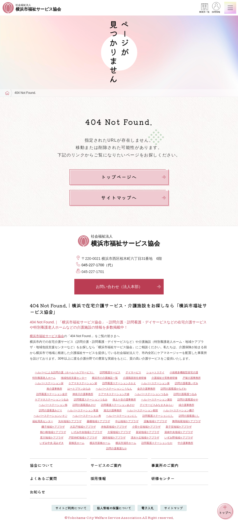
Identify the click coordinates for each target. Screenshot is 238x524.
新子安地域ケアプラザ (179, 426)
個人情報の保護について (114, 508)
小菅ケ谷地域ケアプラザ (146, 426)
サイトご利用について (70, 508)
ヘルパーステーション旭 (53, 405)
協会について (41, 465)
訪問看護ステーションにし (158, 415)
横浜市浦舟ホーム (126, 443)
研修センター (163, 478)
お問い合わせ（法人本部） (128, 286)
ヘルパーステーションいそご (50, 415)
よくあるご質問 (43, 478)
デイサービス (133, 372)
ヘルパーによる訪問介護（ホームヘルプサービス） (65, 372)
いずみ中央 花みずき (52, 443)
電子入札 (147, 508)
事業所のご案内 (164, 465)
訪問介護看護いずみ (186, 383)
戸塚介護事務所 (192, 377)
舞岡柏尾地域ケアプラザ (186, 421)
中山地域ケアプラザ (127, 421)
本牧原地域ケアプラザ (114, 426)
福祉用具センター (42, 421)
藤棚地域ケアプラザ (98, 421)
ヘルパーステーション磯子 (178, 410)
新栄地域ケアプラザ (147, 432)
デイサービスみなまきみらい (157, 405)
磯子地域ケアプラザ (53, 426)
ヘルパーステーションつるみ (151, 394)
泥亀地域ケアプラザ (155, 421)
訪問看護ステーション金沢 (51, 394)
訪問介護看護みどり (50, 410)
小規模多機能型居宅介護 (184, 372)
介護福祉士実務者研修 (164, 377)
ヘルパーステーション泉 (155, 383)
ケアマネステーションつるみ (52, 399)
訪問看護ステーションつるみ (90, 399)
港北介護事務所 (113, 410)
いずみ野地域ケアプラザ (178, 437)
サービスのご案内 (105, 465)
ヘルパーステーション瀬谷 (156, 399)
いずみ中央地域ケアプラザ (86, 432)
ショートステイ (155, 372)
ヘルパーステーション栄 (49, 383)
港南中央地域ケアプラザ (178, 432)
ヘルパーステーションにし (121, 415)
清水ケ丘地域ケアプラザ (145, 437)
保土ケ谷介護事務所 (124, 399)
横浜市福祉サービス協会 (47, 336)
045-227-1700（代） (98, 265)
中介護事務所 (185, 443)
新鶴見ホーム (76, 443)
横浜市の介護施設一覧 (105, 377)
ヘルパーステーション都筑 (142, 410)
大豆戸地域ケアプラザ (83, 426)
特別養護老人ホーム (44, 377)
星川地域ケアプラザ (51, 437)
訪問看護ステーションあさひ (118, 405)
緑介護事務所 (186, 405)
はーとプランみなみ (79, 388)
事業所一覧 (204, 8)
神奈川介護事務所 (83, 394)
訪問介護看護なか (116, 448)
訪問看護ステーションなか (156, 443)
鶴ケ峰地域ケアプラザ (53, 432)
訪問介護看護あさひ (84, 405)
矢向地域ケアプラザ (70, 421)
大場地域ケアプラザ (119, 432)
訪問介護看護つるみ (185, 394)
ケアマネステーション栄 (83, 383)
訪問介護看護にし (189, 415)
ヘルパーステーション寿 (87, 415)
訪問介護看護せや (187, 399)
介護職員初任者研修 (134, 377)
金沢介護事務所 (146, 388)
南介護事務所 (54, 388)
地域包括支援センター (74, 377)
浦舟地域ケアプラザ (114, 437)
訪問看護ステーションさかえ (119, 383)
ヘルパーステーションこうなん (114, 388)
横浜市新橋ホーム (100, 443)
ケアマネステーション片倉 (113, 394)
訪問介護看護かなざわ (173, 388)
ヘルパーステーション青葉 (82, 410)
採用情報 (216, 8)
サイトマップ (173, 508)
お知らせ (37, 492)
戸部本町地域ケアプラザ (83, 437)
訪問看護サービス (110, 372)
